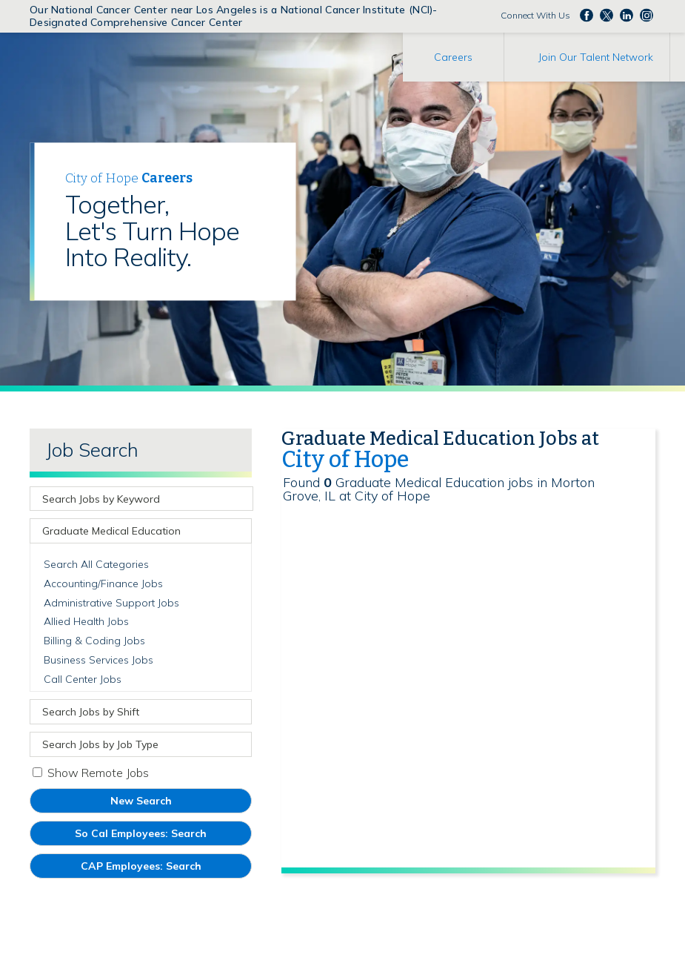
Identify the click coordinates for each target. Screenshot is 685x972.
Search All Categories (96, 564)
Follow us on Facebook (586, 15)
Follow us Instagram (646, 15)
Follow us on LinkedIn (626, 15)
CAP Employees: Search (163, 869)
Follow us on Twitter (606, 15)
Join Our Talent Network (595, 57)
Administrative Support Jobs (111, 602)
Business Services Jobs (98, 660)
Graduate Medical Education (111, 531)
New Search (141, 800)
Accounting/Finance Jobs (103, 583)
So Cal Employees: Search (162, 836)
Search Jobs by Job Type (100, 744)
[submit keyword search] (240, 499)
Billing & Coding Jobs (94, 640)
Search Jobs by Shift (90, 711)
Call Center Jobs (82, 679)
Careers (453, 57)
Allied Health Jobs (86, 621)
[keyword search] (130, 498)
